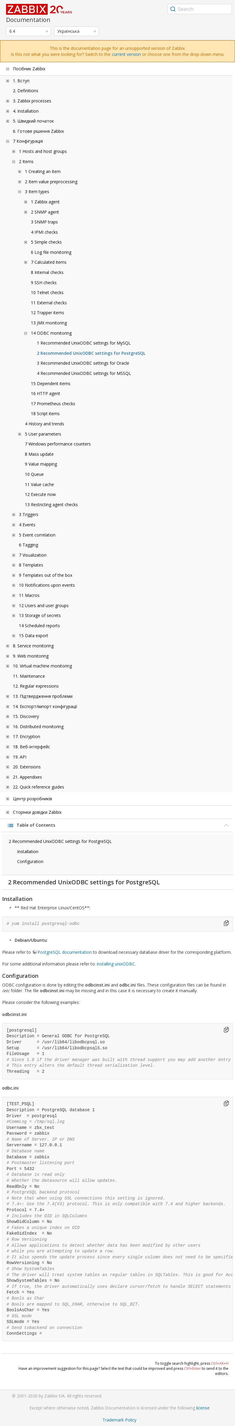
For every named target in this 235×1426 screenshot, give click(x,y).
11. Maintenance (29, 676)
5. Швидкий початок (33, 121)
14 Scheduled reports (39, 625)
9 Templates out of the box (45, 575)
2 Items (26, 161)
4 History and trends (44, 424)
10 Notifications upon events (47, 585)
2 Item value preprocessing (51, 181)
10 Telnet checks (47, 292)
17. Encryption (26, 736)
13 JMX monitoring (49, 323)
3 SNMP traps (44, 222)
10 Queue (34, 474)
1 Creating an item (43, 171)
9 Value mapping (41, 464)
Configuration (30, 861)
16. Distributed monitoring (38, 726)
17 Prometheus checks (53, 403)
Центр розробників (32, 798)
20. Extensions (27, 767)
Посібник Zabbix (29, 68)
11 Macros (29, 595)
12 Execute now (40, 494)
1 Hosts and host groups (43, 151)
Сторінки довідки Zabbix (37, 812)
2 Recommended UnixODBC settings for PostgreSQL (91, 353)
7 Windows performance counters (58, 444)
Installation (27, 851)
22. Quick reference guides (38, 787)
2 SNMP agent (45, 212)
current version (126, 54)
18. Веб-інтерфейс (31, 746)
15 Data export (33, 635)
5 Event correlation (37, 535)
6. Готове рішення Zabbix (38, 131)
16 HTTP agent (45, 393)
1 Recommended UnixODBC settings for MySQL (84, 343)
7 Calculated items (49, 262)
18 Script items (45, 413)
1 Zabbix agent (45, 202)
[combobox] (199, 9)
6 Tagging (28, 545)
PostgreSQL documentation (64, 952)
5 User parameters (43, 434)
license (203, 1408)
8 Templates (31, 565)
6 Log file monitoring (51, 252)
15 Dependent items (50, 383)
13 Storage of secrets (40, 615)
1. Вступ (21, 81)
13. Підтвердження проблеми (43, 696)
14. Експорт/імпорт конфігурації (45, 706)
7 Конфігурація (28, 141)
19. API (19, 757)
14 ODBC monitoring (51, 333)
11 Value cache (39, 484)
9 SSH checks (44, 282)
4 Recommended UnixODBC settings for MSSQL (84, 373)
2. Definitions (25, 90)
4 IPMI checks (44, 232)
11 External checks (49, 303)
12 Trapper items (47, 312)
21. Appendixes (27, 777)
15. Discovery (26, 716)
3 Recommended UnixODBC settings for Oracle (83, 363)
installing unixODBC (116, 964)
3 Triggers (28, 514)
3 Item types (37, 191)
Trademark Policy (119, 1420)
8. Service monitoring (33, 646)
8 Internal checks (47, 272)
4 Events (27, 525)
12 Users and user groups (44, 605)
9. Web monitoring (31, 656)
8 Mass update (39, 454)
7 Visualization (32, 555)
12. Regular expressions (36, 686)
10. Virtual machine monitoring (42, 666)
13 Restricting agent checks (51, 504)
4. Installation (26, 111)
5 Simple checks (46, 242)
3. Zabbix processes (32, 101)
